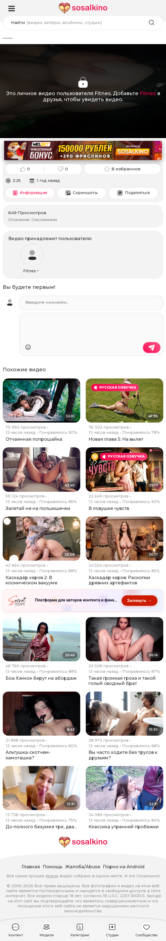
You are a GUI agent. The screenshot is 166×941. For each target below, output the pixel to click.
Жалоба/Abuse (82, 866)
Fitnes (148, 93)
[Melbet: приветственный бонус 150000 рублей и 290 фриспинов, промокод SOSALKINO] (83, 150)
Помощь (53, 866)
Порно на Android (123, 866)
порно (51, 875)
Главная (31, 866)
